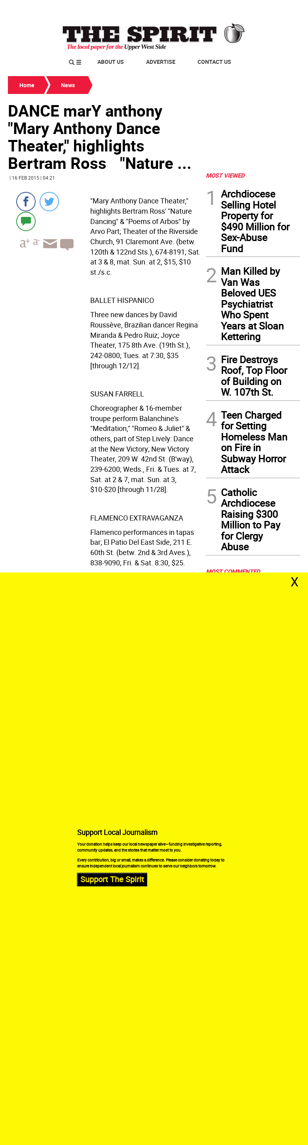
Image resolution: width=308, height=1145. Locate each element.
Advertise (160, 61)
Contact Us (214, 61)
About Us (110, 61)
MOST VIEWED (225, 175)
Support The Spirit (112, 879)
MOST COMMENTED (233, 571)
